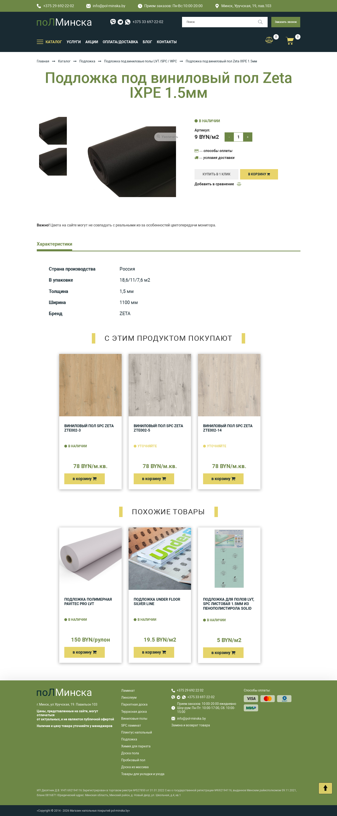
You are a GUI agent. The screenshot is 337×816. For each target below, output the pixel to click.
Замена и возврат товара (190, 725)
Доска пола (130, 753)
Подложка (87, 61)
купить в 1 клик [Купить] (216, 174)
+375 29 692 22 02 (190, 690)
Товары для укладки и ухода (142, 774)
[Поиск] (262, 22)
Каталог (64, 61)
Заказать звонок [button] (286, 22)
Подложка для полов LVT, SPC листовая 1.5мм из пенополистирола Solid (228, 604)
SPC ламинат (131, 725)
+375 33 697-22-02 (148, 22)
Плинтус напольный (136, 732)
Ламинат (128, 690)
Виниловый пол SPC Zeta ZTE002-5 (158, 428)
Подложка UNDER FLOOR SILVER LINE (157, 601)
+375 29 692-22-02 (55, 6)
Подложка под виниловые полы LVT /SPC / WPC (140, 61)
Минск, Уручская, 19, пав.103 (243, 6)
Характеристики (54, 244)
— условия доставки (215, 157)
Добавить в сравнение (218, 184)
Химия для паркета (136, 746)
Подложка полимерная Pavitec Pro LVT (88, 601)
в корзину (84, 478)
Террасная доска (134, 711)
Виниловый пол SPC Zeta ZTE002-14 (228, 428)
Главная (43, 61)
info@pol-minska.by (105, 6)
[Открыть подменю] (40, 41)
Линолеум (128, 697)
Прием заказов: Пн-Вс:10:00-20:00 (170, 6)
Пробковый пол (133, 760)
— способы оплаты (213, 151)
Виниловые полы (134, 718)
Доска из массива (135, 767)
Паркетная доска (134, 704)
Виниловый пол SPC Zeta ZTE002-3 (89, 428)
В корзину (259, 174)
